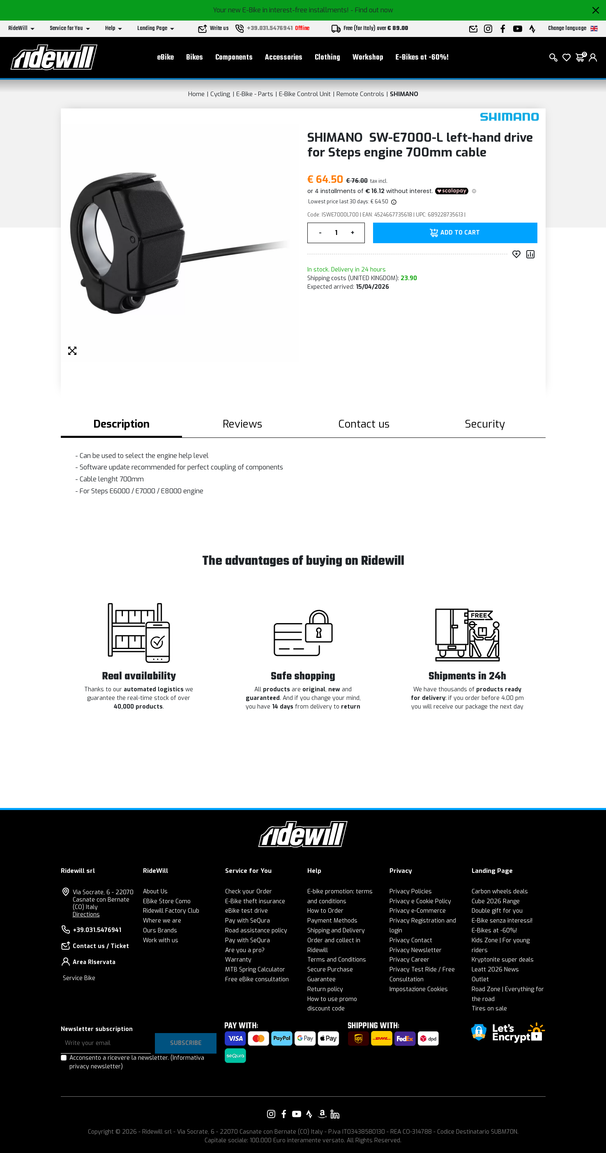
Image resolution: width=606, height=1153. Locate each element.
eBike (165, 58)
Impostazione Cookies (418, 989)
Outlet (480, 979)
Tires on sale (489, 1009)
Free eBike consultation (257, 979)
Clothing (327, 58)
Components (234, 58)
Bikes (194, 58)
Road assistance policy (256, 930)
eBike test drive (246, 911)
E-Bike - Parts (254, 94)
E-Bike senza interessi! (502, 921)
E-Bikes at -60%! (422, 58)
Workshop (368, 58)
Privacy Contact (410, 940)
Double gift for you (497, 911)
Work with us (160, 940)
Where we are (162, 921)
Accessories (283, 58)
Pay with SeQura (247, 921)
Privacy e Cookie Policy (420, 901)
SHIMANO (404, 94)
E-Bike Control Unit (305, 94)
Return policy (325, 989)
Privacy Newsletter (415, 950)
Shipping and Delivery (336, 930)
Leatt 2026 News (495, 969)
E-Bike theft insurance (255, 901)
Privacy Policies (410, 891)
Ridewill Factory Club (171, 911)
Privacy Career (409, 960)
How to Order (325, 911)
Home (196, 94)
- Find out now (371, 10)
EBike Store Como (167, 901)
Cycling (220, 94)
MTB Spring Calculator (255, 969)
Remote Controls (360, 94)
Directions (86, 914)
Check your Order (248, 891)
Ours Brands (160, 930)
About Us (155, 891)
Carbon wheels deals (500, 891)
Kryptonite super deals (503, 960)
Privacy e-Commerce (417, 911)
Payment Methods (332, 921)
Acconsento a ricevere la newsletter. (136, 1062)
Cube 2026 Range (496, 901)
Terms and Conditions (336, 960)
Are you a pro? (245, 950)
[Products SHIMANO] (509, 117)
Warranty (238, 960)
